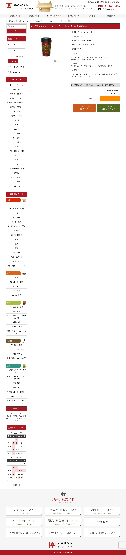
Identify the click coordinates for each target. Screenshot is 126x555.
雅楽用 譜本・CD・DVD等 (16, 358)
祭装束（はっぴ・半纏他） (16, 391)
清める (16, 128)
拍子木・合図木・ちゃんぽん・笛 (16, 316)
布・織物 (16, 217)
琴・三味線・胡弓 (16, 306)
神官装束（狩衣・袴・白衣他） (16, 371)
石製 (16, 248)
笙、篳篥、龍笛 (16, 344)
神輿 (16, 277)
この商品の (108, 108)
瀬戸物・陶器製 (16, 234)
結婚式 (16, 120)
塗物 (16, 243)
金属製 (16, 230)
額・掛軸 (16, 252)
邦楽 (16, 159)
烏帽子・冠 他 (16, 396)
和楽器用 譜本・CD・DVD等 (16, 332)
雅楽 (16, 155)
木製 (16, 204)
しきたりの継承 (16, 177)
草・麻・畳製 (16, 221)
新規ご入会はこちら (14, 72)
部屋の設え (17, 172)
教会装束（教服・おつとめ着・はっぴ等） (16, 377)
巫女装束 (16, 382)
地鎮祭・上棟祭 (16, 115)
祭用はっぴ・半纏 (16, 281)
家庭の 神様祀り (16, 93)
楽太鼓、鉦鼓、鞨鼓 (16, 349)
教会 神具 (17, 89)
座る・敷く (17, 137)
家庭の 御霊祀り (16, 98)
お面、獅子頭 (16, 286)
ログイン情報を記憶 (15, 56)
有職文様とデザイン (16, 168)
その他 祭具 (16, 295)
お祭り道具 (17, 290)
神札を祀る (17, 111)
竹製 (16, 212)
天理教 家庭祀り (16, 106)
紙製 (16, 239)
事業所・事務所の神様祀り (16, 102)
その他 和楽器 (16, 326)
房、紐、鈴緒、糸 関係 (16, 226)
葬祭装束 (16, 387)
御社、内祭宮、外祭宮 (16, 208)
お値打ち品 (17, 186)
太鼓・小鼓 (17, 311)
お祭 (16, 146)
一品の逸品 (17, 181)
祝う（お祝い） (16, 142)
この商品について (84, 108)
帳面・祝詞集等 (16, 256)
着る (16, 124)
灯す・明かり (16, 133)
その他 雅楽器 (16, 353)
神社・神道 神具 (16, 84)
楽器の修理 (17, 322)
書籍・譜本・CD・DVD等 (16, 265)
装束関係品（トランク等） (16, 400)
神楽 (16, 164)
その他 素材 (16, 261)
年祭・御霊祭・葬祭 (16, 150)
